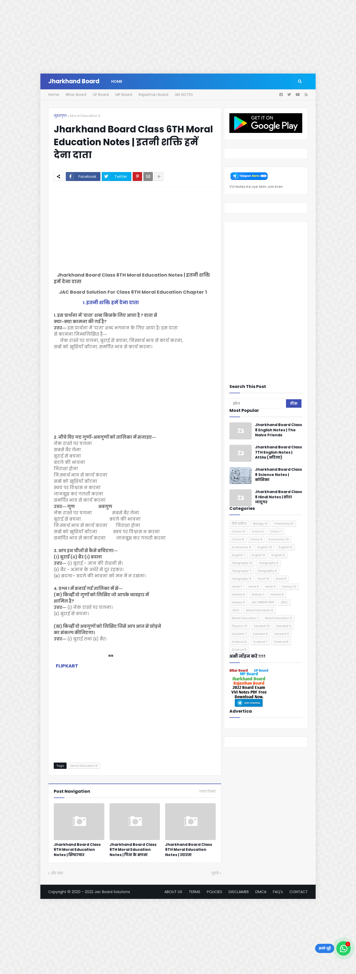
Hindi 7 (237, 586)
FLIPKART (67, 665)
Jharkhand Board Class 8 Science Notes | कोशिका (278, 474)
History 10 (289, 586)
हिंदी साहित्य (239, 523)
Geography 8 (267, 571)
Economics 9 (241, 547)
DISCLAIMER (239, 891)
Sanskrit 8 (260, 634)
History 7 (258, 594)
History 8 (277, 594)
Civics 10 (238, 531)
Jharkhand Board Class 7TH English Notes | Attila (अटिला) (278, 452)
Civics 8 (238, 539)
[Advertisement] (157, 37)
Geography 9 (241, 579)
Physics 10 (239, 626)
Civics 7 (276, 531)
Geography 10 (242, 563)
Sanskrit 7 (239, 634)
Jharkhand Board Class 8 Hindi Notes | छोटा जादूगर (278, 497)
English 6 (285, 547)
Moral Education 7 (245, 618)
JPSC (284, 602)
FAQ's (278, 891)
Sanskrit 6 (283, 626)
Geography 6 (268, 563)
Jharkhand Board (73, 81)
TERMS (194, 891)
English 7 (238, 555)
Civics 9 (256, 539)
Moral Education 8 (278, 618)
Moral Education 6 (85, 115)
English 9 (278, 555)
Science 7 (260, 642)
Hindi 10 (263, 579)
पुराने (215, 873)
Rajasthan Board (153, 94)
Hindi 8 (254, 586)
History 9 (238, 602)
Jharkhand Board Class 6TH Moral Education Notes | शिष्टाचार (77, 849)
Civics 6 (258, 531)
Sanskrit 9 (281, 634)
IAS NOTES (184, 94)
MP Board (123, 94)
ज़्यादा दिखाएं (207, 791)
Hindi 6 (281, 579)
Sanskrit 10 (262, 626)
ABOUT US (173, 891)
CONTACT (298, 891)
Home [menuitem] (116, 81)
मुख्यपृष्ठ (60, 115)
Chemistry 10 (283, 523)
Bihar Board (76, 94)
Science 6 (239, 642)
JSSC (236, 610)
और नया (57, 873)
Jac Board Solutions (112, 891)
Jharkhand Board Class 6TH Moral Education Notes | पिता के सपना (133, 849)
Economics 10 (279, 539)
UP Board (101, 94)
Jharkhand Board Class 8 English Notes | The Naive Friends (278, 430)
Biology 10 (260, 523)
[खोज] (258, 403)
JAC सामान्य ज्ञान (262, 602)
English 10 (264, 547)
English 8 (258, 555)
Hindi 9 (270, 586)
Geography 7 (241, 571)
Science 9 (239, 649)
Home (53, 94)
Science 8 (281, 642)
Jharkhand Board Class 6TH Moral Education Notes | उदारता (188, 849)
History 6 (238, 594)
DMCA (260, 891)
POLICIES (214, 891)
